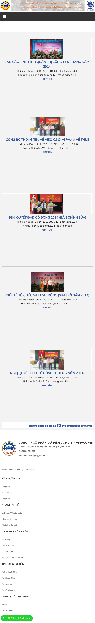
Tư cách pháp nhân (10, 525)
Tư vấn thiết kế (8, 545)
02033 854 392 (19, 618)
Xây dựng (6, 539)
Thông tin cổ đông (9, 572)
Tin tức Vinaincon (9, 590)
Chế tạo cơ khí (8, 551)
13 (78, 426)
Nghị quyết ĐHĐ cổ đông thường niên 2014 (46, 373)
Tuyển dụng (7, 584)
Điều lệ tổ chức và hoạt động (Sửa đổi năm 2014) (47, 295)
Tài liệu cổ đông (8, 578)
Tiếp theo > (86, 426)
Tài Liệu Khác (7, 610)
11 (69, 426)
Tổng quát (6, 486)
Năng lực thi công (9, 519)
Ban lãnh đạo (7, 492)
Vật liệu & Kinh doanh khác (13, 557)
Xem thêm (47, 79)
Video (4, 604)
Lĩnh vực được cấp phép (12, 513)
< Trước (33, 426)
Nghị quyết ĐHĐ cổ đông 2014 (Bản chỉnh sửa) (47, 217)
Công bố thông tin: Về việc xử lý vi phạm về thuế (47, 140)
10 (64, 426)
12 (73, 426)
